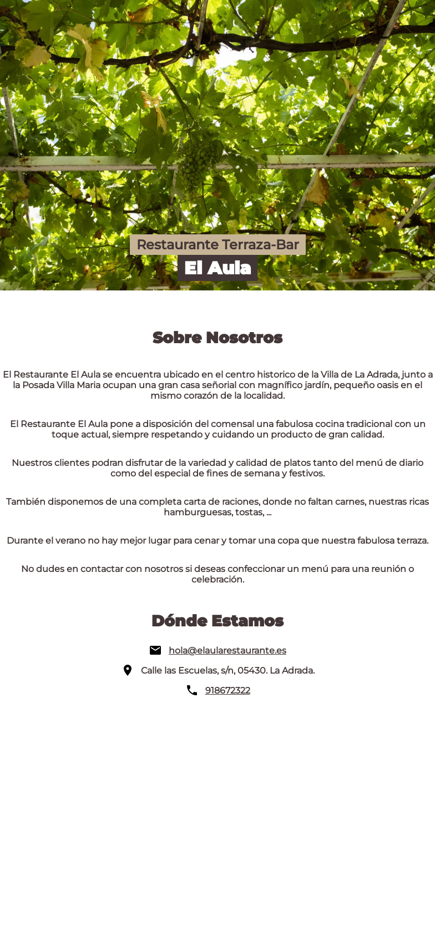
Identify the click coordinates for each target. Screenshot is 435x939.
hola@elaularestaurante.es (227, 650)
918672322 (227, 690)
